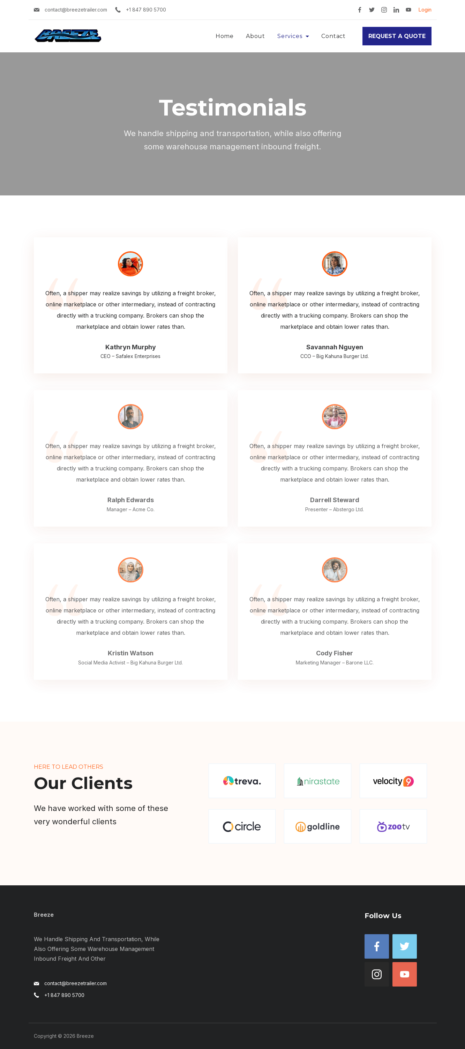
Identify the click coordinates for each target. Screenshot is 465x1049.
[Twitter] (372, 10)
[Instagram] (384, 10)
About (255, 36)
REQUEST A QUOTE (397, 36)
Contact (333, 36)
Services (293, 36)
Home (225, 36)
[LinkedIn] (396, 10)
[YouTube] (408, 10)
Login (425, 9)
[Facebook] (359, 10)
